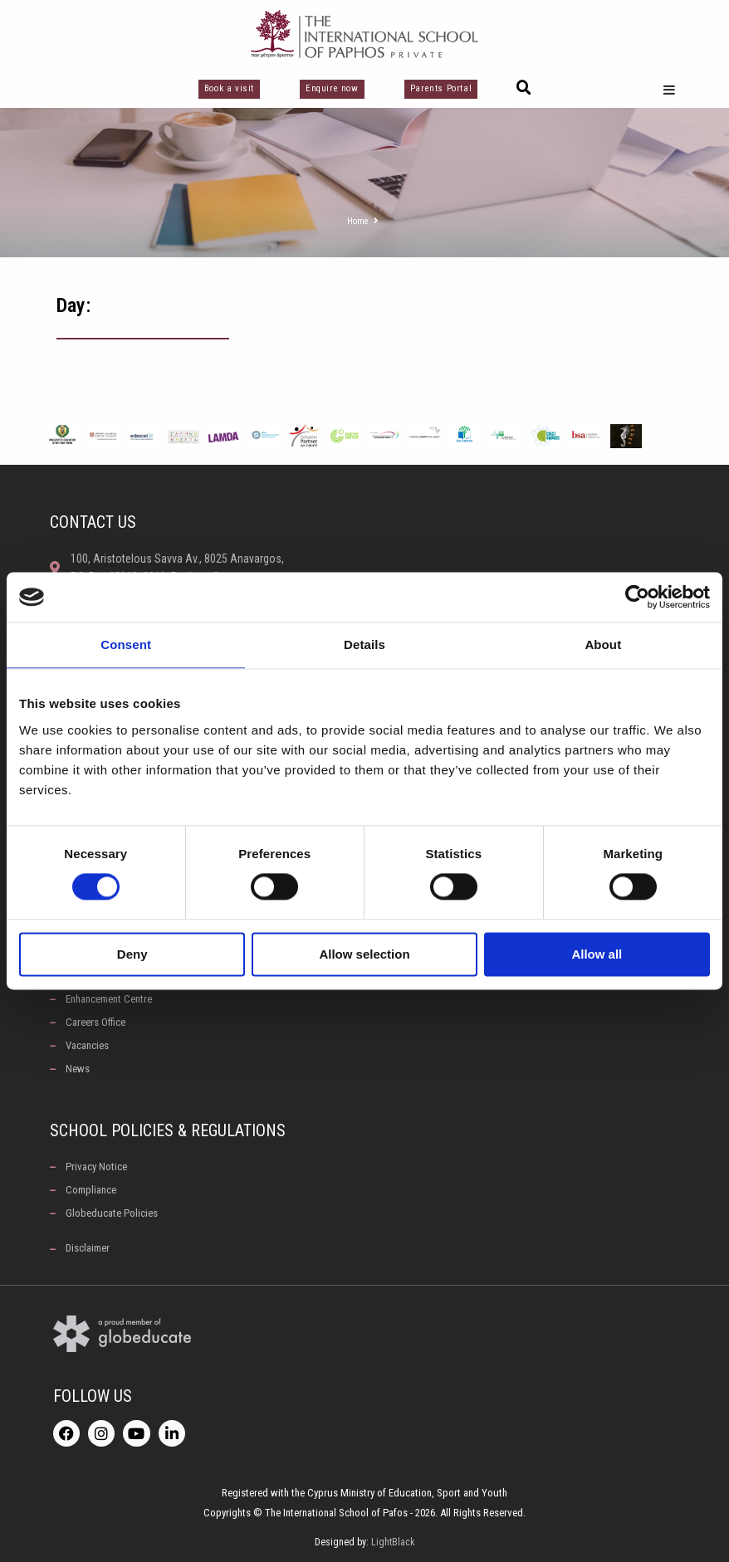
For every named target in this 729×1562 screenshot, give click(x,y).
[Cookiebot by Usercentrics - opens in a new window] (637, 596)
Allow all (596, 954)
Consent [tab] (125, 644)
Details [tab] (364, 644)
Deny (132, 954)
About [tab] (603, 644)
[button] (524, 88)
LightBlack (393, 1542)
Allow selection (364, 954)
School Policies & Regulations (168, 1130)
